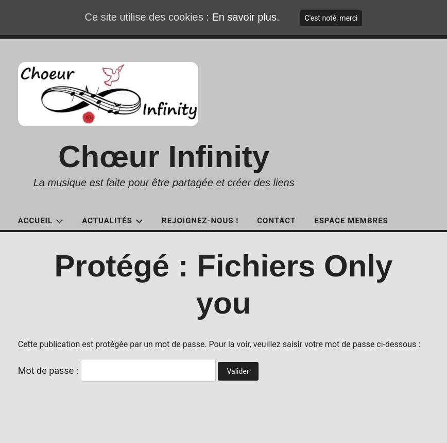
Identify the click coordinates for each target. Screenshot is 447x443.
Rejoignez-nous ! (200, 220)
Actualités (112, 220)
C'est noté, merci (331, 18)
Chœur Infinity (163, 156)
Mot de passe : (117, 370)
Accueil (40, 220)
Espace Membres (351, 220)
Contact (276, 220)
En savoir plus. (245, 17)
